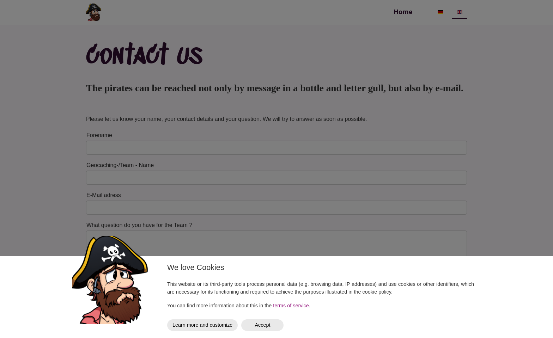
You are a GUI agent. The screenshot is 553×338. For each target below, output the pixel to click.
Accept (262, 325)
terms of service (291, 305)
